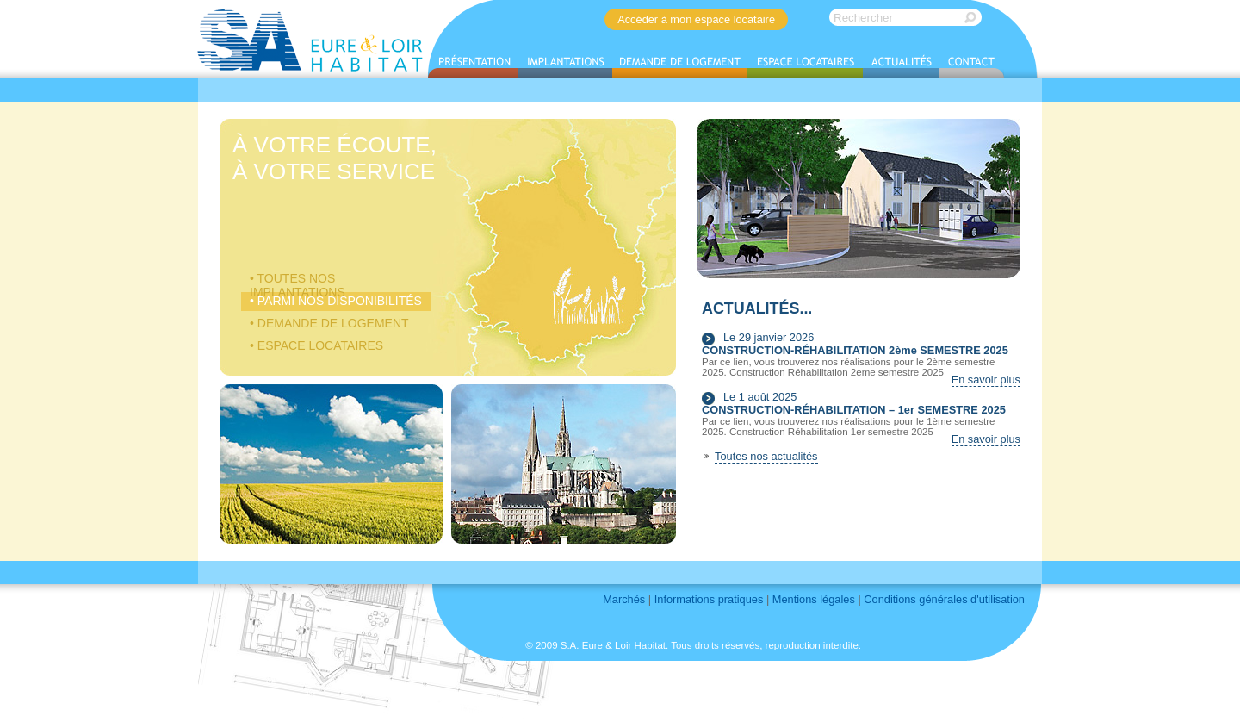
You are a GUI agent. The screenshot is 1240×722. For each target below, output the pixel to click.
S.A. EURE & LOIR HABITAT (311, 39)
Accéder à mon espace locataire (696, 19)
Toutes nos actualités (766, 456)
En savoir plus (986, 379)
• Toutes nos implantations (297, 280)
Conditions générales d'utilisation (944, 599)
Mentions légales (813, 599)
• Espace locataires (316, 345)
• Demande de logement (329, 323)
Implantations (565, 64)
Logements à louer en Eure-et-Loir (536, 212)
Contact (971, 64)
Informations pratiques (709, 599)
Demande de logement (679, 64)
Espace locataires (805, 64)
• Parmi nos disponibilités (336, 301)
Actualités (901, 64)
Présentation (473, 64)
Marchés (624, 599)
